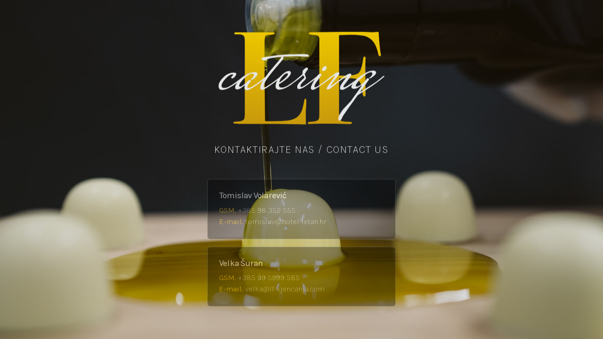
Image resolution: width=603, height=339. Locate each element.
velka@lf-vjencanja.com (285, 288)
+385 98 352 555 (266, 210)
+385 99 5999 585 (269, 277)
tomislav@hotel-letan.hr (285, 221)
